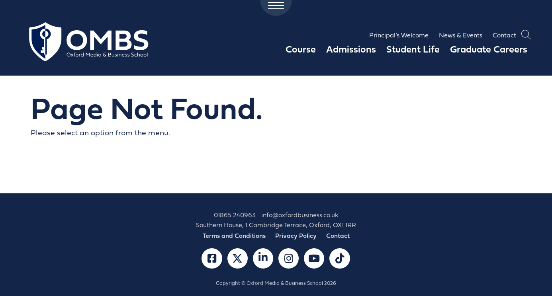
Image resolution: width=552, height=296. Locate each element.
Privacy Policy (296, 236)
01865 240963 (235, 215)
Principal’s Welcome (399, 36)
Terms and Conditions (234, 236)
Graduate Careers (488, 50)
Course (301, 50)
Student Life (413, 50)
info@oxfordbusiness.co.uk (299, 215)
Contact (504, 36)
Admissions (351, 50)
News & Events (460, 36)
